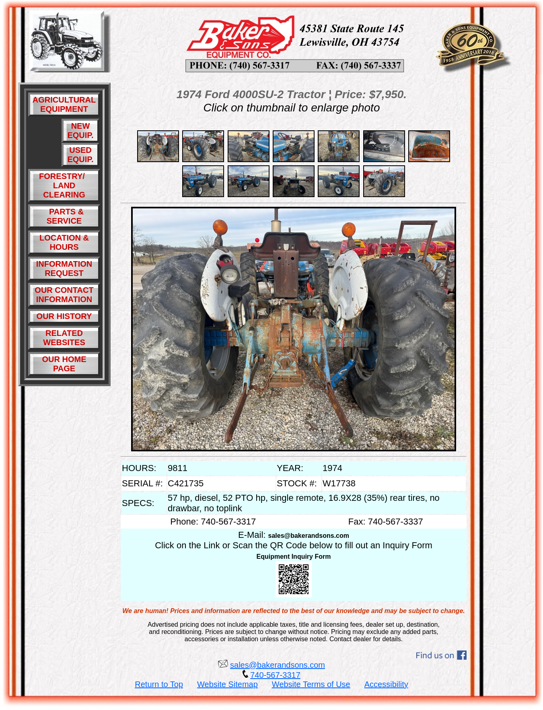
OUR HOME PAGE (64, 364)
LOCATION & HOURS (64, 242)
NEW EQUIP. (80, 130)
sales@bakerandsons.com (308, 535)
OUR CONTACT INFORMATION (64, 295)
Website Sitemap (227, 684)
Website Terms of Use (311, 684)
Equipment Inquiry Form (294, 556)
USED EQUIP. (80, 155)
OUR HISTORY (64, 316)
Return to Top (159, 684)
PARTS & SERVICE (64, 216)
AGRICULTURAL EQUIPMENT (64, 104)
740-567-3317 (275, 675)
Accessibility (386, 684)
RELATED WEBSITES (64, 338)
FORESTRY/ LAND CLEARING (64, 185)
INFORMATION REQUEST (64, 268)
